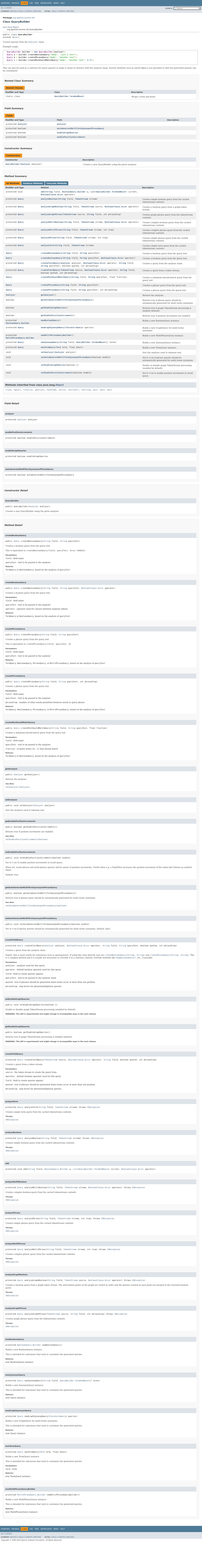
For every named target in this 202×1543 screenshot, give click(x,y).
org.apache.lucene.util (24, 18)
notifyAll (73, 390)
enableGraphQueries (67, 133)
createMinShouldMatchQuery (55, 277)
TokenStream (81, 199)
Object (15, 37)
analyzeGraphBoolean (52, 206)
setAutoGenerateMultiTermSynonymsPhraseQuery (66, 357)
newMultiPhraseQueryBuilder (56, 335)
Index (56, 3)
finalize (28, 390)
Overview (5, 3)
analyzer (61, 124)
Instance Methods (33, 183)
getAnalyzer (47, 295)
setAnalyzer (47, 352)
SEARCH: (169, 8)
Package (15, 3)
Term (58, 347)
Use (31, 3)
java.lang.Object (11, 27)
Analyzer (22, 124)
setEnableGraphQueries (53, 365)
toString (86, 390)
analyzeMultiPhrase (51, 230)
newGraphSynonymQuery (53, 327)
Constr (28, 11)
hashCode (51, 390)
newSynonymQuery (49, 342)
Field (21, 11)
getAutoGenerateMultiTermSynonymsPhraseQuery (66, 300)
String (49, 192)
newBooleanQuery (49, 320)
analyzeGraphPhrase (51, 214)
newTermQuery (48, 347)
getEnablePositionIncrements (57, 315)
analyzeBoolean (49, 199)
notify (62, 390)
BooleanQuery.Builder (74, 192)
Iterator (70, 327)
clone (8, 390)
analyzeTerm (47, 245)
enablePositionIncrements (71, 137)
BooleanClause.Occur (52, 194)
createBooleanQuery (51, 253)
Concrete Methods (57, 183)
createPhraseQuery (51, 285)
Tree (37, 3)
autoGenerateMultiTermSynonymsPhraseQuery (80, 128)
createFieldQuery (50, 263)
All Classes (6, 8)
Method (37, 11)
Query (21, 199)
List (92, 192)
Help (62, 3)
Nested (13, 11)
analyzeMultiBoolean (52, 222)
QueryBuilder (12, 164)
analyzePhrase (48, 238)
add (42, 192)
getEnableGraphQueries (53, 308)
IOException (93, 1107)
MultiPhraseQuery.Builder (20, 338)
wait (95, 390)
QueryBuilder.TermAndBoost (69, 96)
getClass (39, 390)
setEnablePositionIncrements (57, 373)
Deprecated (46, 3)
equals (17, 390)
